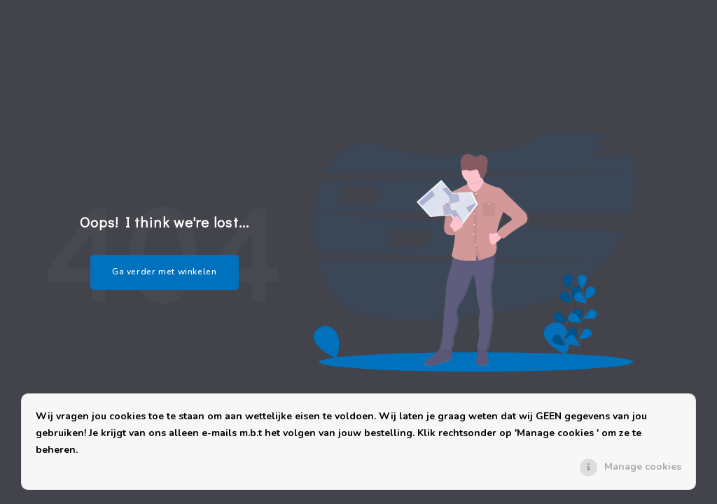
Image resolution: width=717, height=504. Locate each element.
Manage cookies (642, 466)
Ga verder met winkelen (164, 271)
